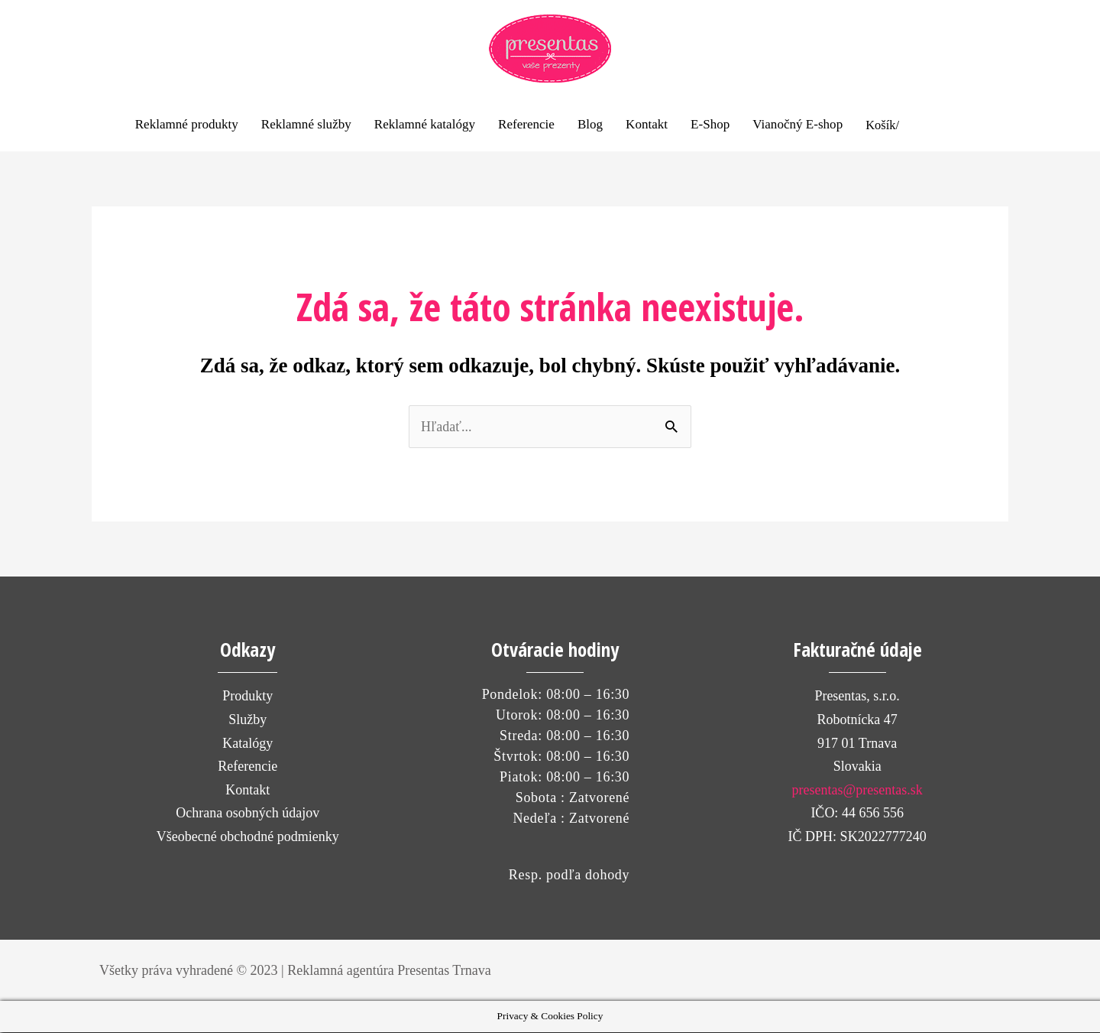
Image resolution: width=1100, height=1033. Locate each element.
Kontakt (247, 791)
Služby (247, 721)
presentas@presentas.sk (857, 791)
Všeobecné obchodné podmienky (248, 838)
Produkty (247, 697)
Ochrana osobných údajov (247, 814)
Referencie (247, 767)
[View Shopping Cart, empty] (930, 125)
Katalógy (247, 744)
